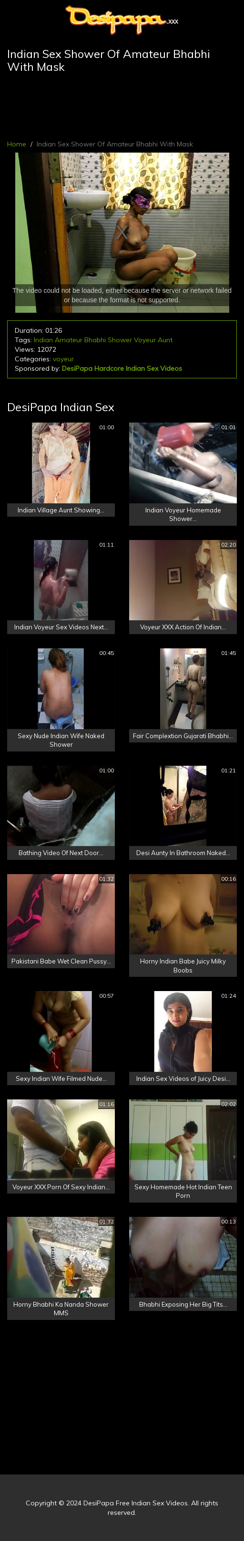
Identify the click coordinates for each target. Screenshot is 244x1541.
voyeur (63, 359)
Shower (120, 340)
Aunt (165, 340)
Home (16, 144)
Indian (43, 340)
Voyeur (145, 340)
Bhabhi (95, 340)
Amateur (68, 340)
